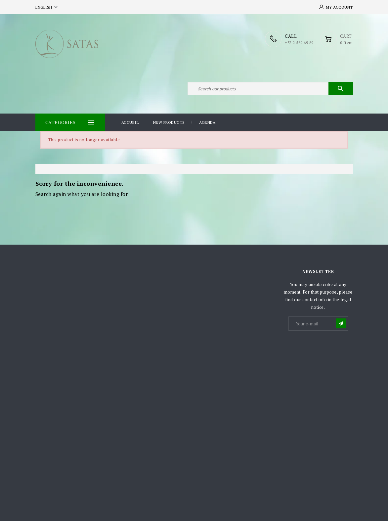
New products (169, 122)
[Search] (270, 88)
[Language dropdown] (47, 7)
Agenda (207, 122)
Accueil (130, 122)
